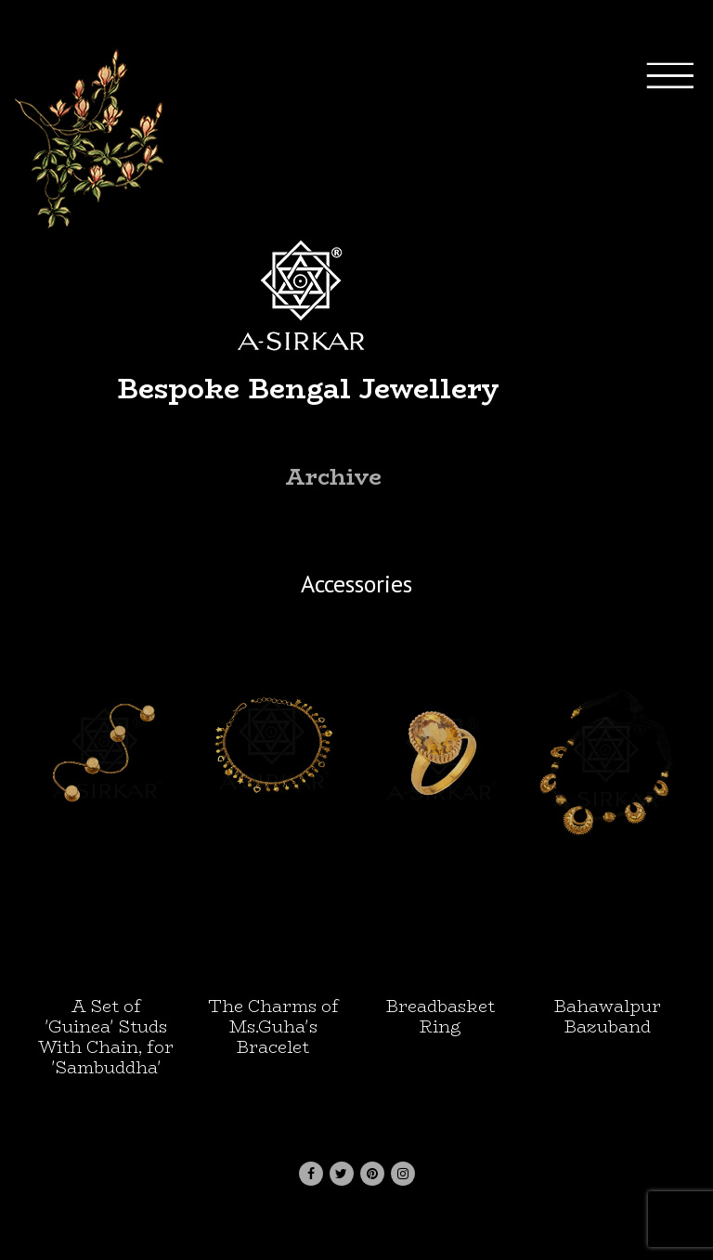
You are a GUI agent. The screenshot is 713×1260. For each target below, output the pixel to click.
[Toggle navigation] (686, 319)
